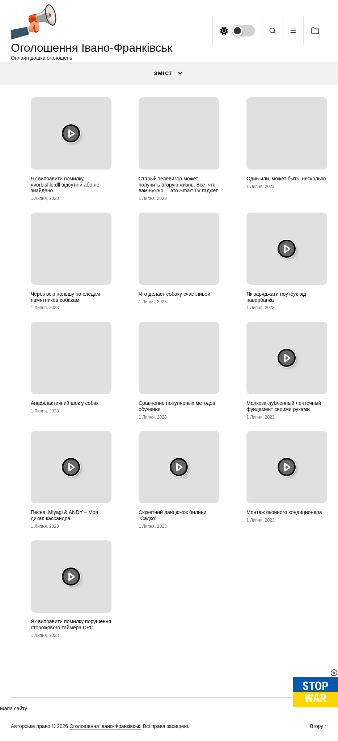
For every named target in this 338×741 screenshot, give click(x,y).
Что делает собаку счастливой (174, 294)
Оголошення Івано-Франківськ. (105, 726)
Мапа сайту (13, 708)
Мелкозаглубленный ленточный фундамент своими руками (283, 406)
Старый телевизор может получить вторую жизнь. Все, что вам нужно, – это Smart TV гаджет (178, 185)
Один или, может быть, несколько (286, 178)
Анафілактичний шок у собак (64, 403)
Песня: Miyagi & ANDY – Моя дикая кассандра (64, 515)
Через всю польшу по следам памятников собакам (65, 297)
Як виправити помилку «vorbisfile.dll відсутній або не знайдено (65, 185)
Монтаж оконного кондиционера (284, 512)
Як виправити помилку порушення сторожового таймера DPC (71, 624)
